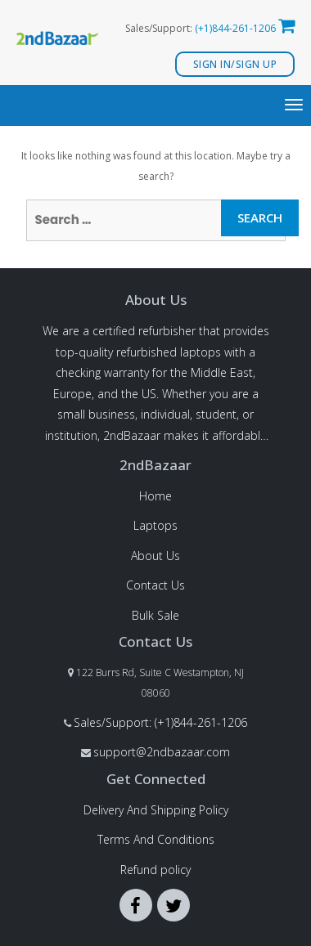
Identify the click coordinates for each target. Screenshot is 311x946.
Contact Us (155, 585)
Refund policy (155, 869)
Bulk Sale (155, 615)
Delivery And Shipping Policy (155, 810)
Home (155, 496)
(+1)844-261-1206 (235, 28)
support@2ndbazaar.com (161, 752)
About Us (155, 555)
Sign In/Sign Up (235, 64)
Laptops (155, 525)
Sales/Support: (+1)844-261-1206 (160, 722)
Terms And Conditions (155, 839)
